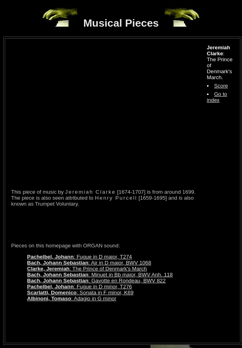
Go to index (217, 97)
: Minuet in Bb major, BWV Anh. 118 (100, 275)
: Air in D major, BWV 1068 (89, 263)
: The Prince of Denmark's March (87, 269)
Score (221, 86)
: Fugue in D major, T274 (79, 257)
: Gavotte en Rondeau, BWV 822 (96, 281)
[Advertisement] (104, 225)
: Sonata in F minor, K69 (80, 293)
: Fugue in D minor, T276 (79, 287)
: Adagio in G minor (71, 298)
